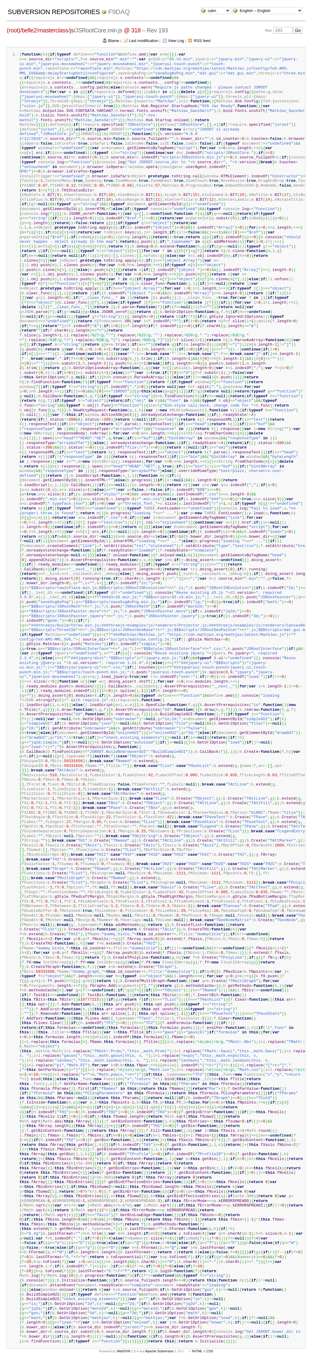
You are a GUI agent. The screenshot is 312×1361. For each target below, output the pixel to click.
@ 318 (132, 30)
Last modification (143, 40)
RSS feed (202, 40)
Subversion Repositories (54, 12)
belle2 (29, 30)
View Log (176, 40)
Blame (113, 40)
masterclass (53, 30)
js (72, 30)
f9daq (119, 12)
